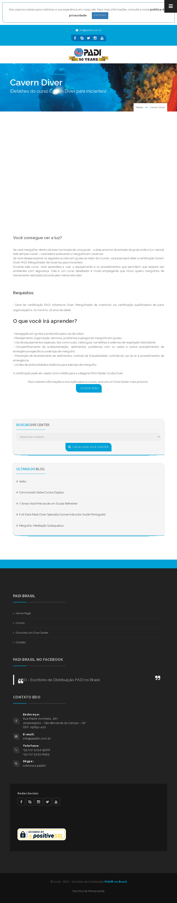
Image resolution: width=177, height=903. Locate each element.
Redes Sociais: (28, 793)
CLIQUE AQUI (90, 388)
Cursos (20, 623)
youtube (56, 802)
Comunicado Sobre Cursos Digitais (40, 492)
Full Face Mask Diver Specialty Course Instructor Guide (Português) (61, 514)
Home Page (23, 613)
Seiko (21, 481)
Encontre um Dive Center (32, 632)
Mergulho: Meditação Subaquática (40, 525)
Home (139, 107)
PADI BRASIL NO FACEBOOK (38, 660)
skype (30, 802)
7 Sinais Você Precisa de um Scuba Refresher (46, 503)
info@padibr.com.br (88, 30)
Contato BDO (27, 697)
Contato (21, 642)
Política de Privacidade (88, 891)
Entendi (100, 15)
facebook (21, 802)
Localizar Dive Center (88, 447)
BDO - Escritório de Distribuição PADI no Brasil (59, 680)
